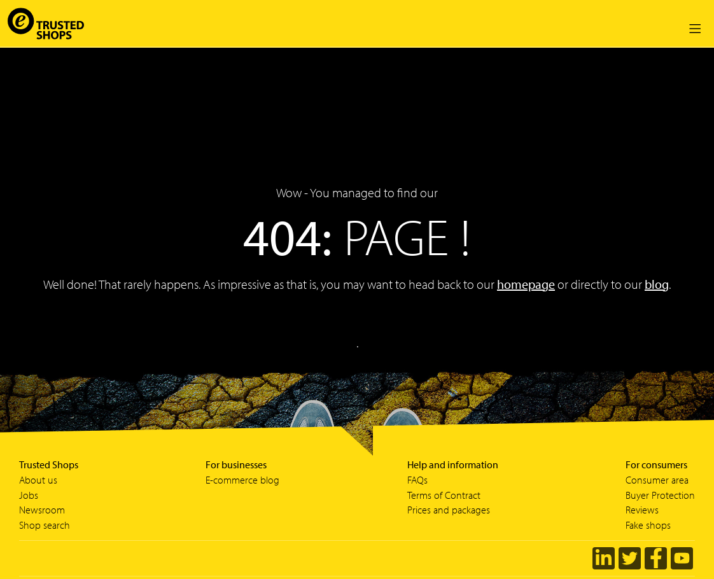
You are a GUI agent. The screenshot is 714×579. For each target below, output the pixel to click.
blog (657, 284)
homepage (526, 284)
